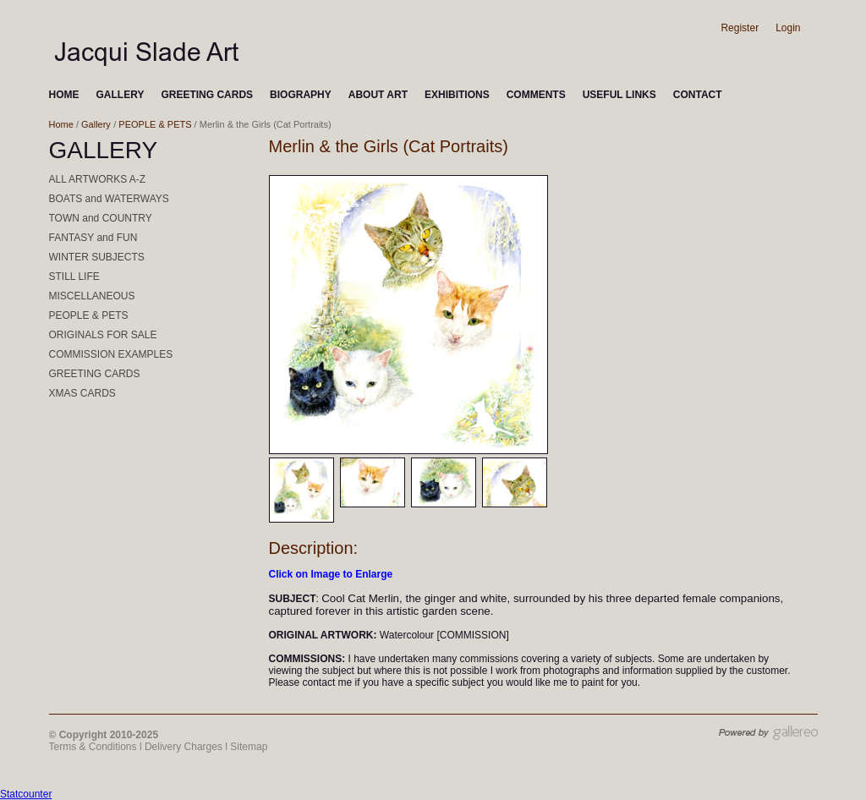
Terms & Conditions (93, 747)
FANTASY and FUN (93, 238)
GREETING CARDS (207, 95)
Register (740, 28)
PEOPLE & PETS (154, 124)
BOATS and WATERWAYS (109, 199)
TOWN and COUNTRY (100, 218)
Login (788, 28)
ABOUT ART (378, 95)
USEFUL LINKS (619, 95)
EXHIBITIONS (457, 95)
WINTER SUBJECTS (97, 257)
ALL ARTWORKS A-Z (97, 179)
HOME (64, 95)
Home (61, 124)
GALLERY (120, 95)
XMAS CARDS (82, 393)
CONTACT (697, 95)
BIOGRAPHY (301, 95)
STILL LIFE (74, 276)
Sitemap (248, 747)
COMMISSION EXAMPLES (111, 354)
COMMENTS (536, 95)
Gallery (96, 124)
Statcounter (26, 794)
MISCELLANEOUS (92, 296)
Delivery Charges (183, 747)
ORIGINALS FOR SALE (103, 335)
